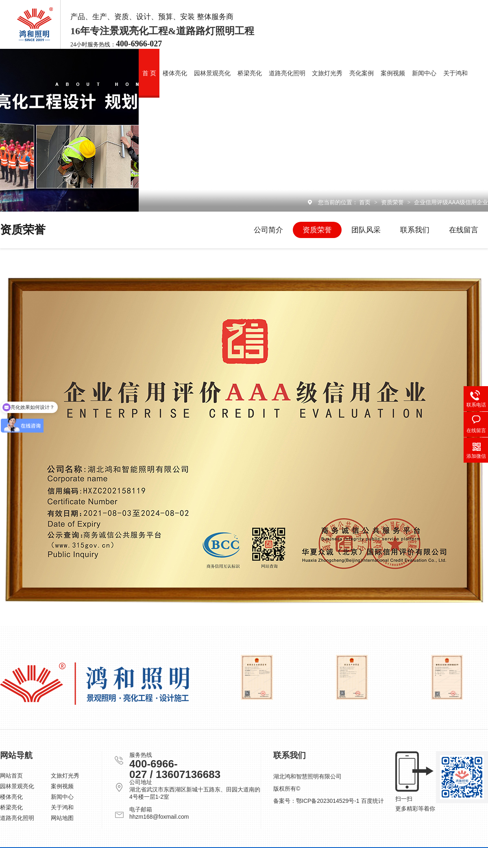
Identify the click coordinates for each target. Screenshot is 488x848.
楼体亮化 (175, 73)
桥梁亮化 (249, 73)
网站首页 (11, 775)
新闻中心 (424, 73)
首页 (365, 202)
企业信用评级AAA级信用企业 (451, 202)
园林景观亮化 (212, 73)
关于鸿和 (455, 73)
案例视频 (393, 73)
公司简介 (268, 230)
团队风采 (366, 230)
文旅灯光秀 (327, 73)
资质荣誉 (393, 202)
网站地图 (62, 818)
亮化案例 (361, 73)
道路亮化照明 (287, 73)
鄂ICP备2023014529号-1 (327, 801)
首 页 (149, 73)
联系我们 (414, 230)
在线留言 (463, 230)
